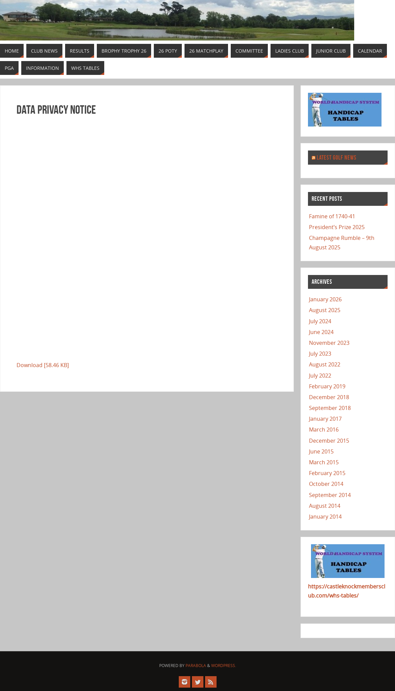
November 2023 (329, 343)
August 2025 (324, 310)
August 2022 (324, 364)
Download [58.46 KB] (43, 365)
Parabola (196, 665)
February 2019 (327, 386)
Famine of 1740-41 (332, 216)
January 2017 (325, 418)
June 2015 (321, 451)
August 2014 (324, 505)
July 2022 (320, 375)
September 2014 (330, 495)
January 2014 (325, 516)
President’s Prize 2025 (337, 227)
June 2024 (321, 332)
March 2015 (324, 462)
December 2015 (329, 440)
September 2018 (330, 408)
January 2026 (325, 299)
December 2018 (329, 397)
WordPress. (223, 665)
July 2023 (320, 353)
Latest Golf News (337, 157)
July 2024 (320, 321)
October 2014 (326, 484)
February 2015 (327, 473)
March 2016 (324, 429)
